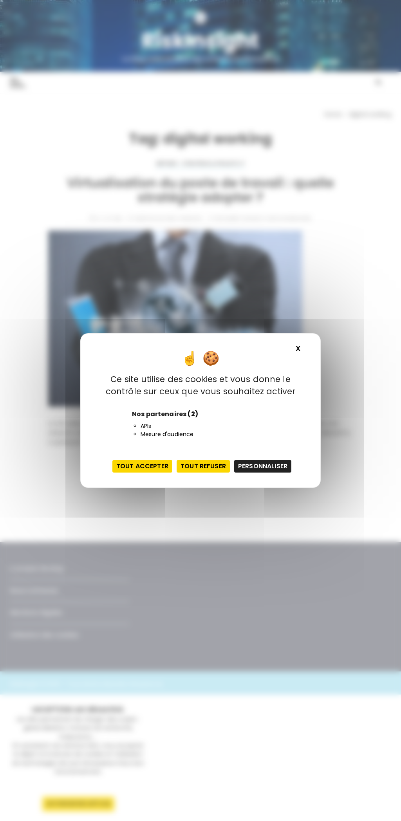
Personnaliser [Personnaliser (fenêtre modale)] (262, 466)
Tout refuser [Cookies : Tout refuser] (203, 466)
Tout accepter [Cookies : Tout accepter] (142, 466)
